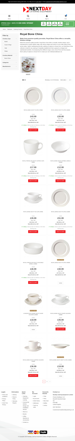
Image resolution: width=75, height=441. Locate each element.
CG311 (33, 216)
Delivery (15, 394)
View (60, 283)
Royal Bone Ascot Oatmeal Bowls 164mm (61, 161)
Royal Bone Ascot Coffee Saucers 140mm (33, 360)
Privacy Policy (4, 399)
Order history (36, 400)
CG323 (60, 165)
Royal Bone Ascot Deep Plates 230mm (61, 360)
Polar (44, 396)
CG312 (33, 317)
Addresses (36, 403)
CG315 (33, 364)
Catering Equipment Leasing (25, 398)
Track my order (35, 406)
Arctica (45, 405)
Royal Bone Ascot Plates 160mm (60, 110)
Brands (24, 414)
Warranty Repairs (15, 402)
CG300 (60, 114)
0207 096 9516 (57, 407)
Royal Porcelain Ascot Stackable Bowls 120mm (33, 263)
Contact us (25, 422)
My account (36, 398)
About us (25, 411)
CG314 (60, 317)
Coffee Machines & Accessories (26, 418)
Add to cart (33, 130)
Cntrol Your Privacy (5, 403)
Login (34, 396)
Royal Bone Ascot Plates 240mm (60, 262)
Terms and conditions (5, 395)
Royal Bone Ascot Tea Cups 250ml (33, 211)
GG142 (33, 165)
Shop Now (67, 24)
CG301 (60, 216)
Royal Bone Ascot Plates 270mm (33, 110)
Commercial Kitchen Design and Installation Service (26, 406)
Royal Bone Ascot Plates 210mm (60, 211)
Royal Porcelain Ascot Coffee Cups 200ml (33, 161)
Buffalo (45, 403)
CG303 (33, 114)
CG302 (60, 266)
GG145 (33, 266)
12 (70, 80)
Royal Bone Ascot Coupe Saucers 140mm (60, 314)
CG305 (60, 364)
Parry (44, 398)
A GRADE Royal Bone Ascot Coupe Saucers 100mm (33, 314)
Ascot (28, 74)
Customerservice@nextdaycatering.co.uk (63, 409)
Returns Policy (15, 397)
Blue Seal (45, 400)
